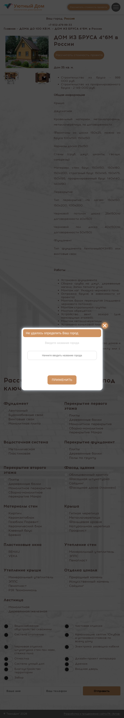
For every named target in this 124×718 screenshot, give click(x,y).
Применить (62, 380)
